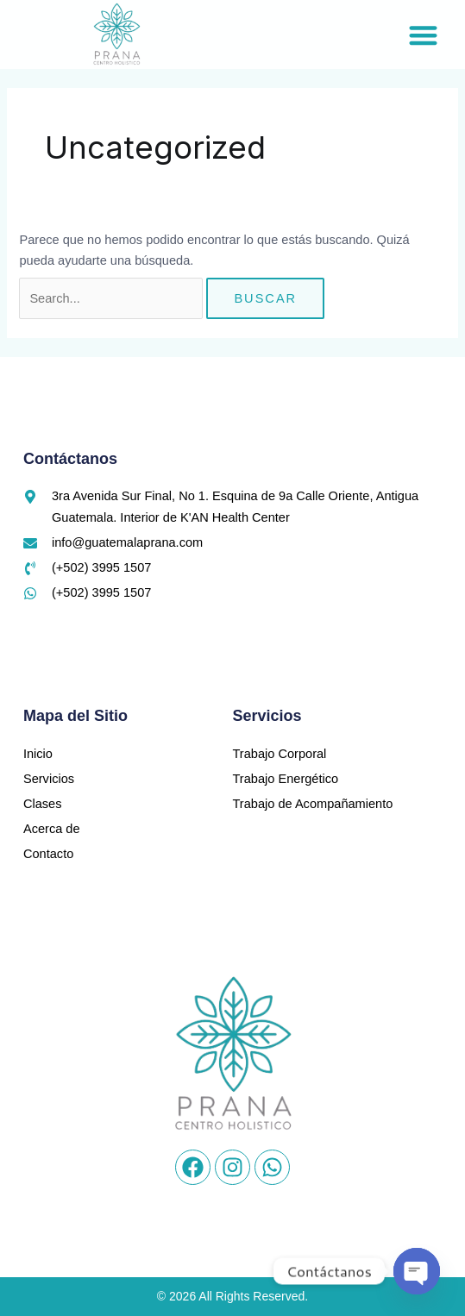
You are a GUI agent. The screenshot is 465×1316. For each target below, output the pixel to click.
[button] (423, 35)
